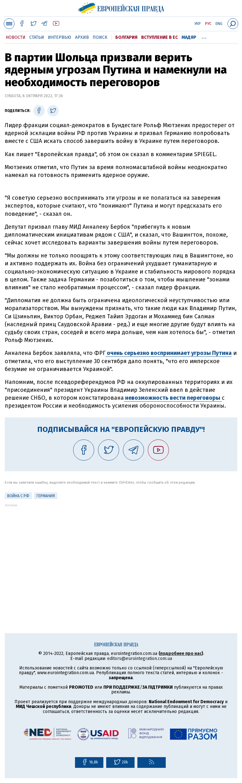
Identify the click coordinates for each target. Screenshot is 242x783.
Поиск (100, 37)
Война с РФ (18, 496)
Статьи (36, 37)
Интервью (59, 37)
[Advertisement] (121, 551)
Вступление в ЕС (159, 37)
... (204, 36)
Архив (82, 37)
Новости (16, 37)
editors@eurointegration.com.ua (139, 658)
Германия (46, 496)
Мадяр (189, 37)
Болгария (126, 37)
